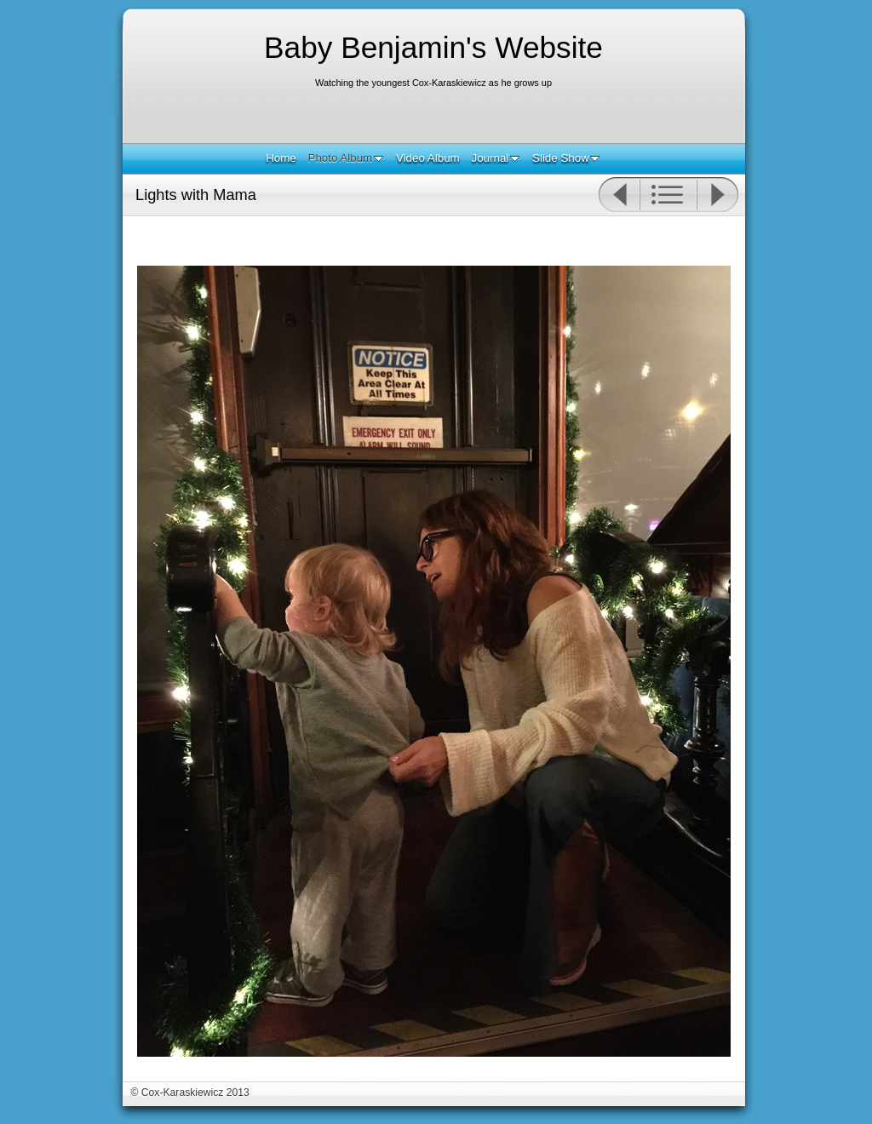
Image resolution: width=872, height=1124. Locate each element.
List (668, 195)
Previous (619, 195)
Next (718, 195)
